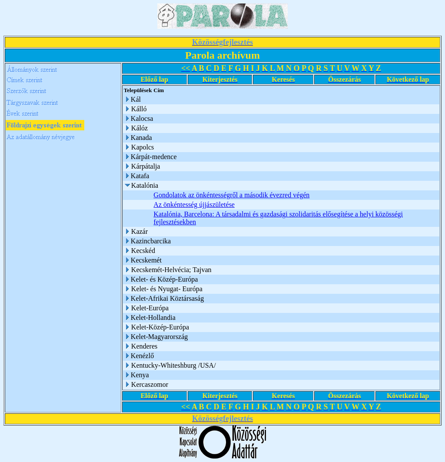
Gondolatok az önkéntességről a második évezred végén (231, 195)
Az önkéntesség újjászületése (194, 204)
